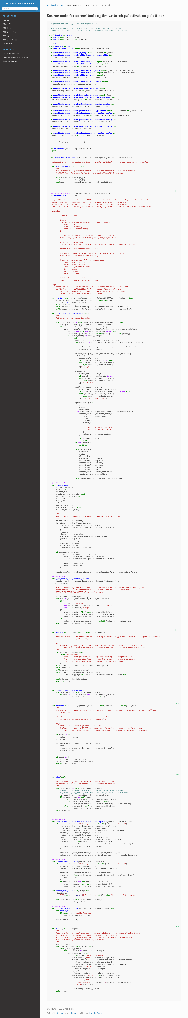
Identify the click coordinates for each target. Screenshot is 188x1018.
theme (73, 1013)
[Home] (48, 5)
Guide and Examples (11, 54)
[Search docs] (20, 9)
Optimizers (7, 44)
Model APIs (7, 24)
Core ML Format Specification (15, 58)
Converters (7, 20)
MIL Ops (6, 36)
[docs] (177, 191)
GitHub (6, 65)
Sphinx (60, 1013)
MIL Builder (7, 28)
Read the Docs (95, 1013)
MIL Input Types (9, 32)
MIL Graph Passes (10, 40)
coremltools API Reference (21, 3)
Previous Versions (10, 61)
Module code (57, 5)
